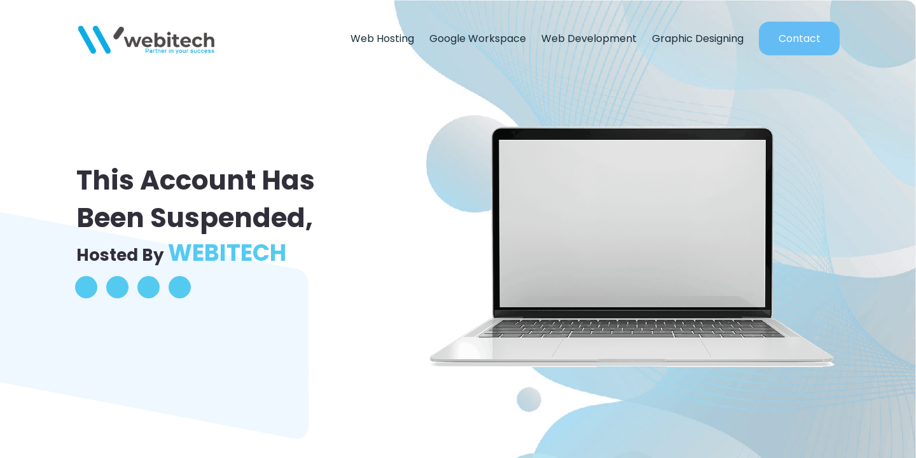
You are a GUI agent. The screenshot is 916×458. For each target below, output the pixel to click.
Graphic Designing (698, 38)
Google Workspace (477, 38)
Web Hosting (382, 38)
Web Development (589, 38)
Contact (800, 38)
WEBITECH (227, 253)
